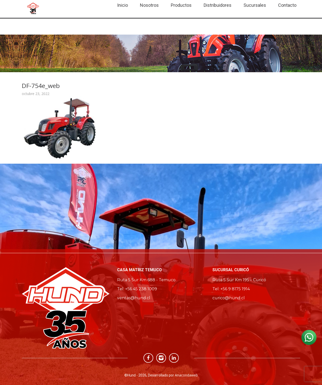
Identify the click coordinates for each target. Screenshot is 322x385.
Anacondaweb (186, 375)
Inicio (122, 5)
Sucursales (255, 5)
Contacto (287, 5)
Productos (181, 5)
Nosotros (149, 5)
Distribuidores (217, 5)
